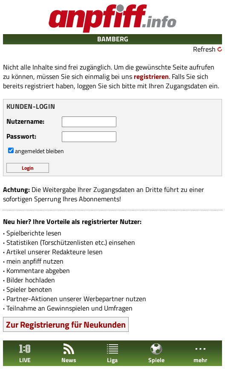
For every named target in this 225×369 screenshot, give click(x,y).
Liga (112, 353)
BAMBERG (112, 39)
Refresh (204, 49)
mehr (200, 353)
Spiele (156, 353)
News (68, 353)
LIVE (24, 353)
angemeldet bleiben (39, 150)
